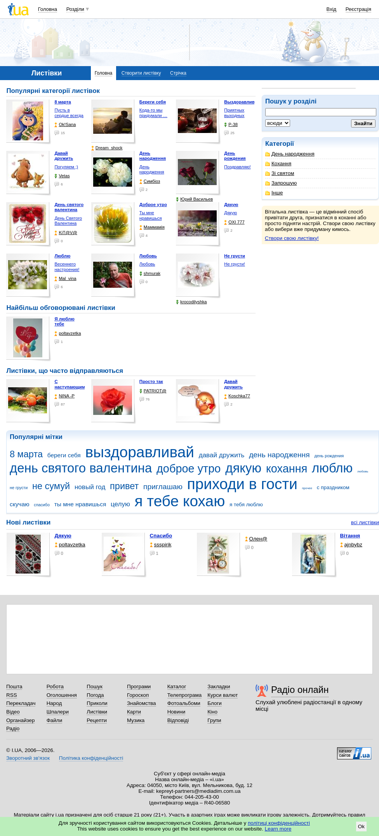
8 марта (26, 454)
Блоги (214, 703)
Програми (139, 686)
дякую (243, 468)
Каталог (176, 686)
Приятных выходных (234, 113)
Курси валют (222, 695)
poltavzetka (67, 333)
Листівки (97, 712)
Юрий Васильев (194, 199)
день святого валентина (81, 468)
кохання (286, 468)
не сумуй (51, 486)
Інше (274, 193)
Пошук (95, 686)
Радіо (12, 728)
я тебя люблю (246, 504)
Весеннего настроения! (66, 267)
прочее (307, 488)
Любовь (147, 264)
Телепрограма (184, 695)
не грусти (19, 487)
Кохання (278, 163)
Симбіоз (149, 181)
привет (124, 486)
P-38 (231, 124)
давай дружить (222, 455)
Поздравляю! (237, 166)
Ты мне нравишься (150, 215)
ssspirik (161, 544)
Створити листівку (141, 73)
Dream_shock (107, 147)
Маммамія (152, 227)
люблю (332, 468)
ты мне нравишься (80, 504)
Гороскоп (138, 695)
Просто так (151, 381)
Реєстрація (358, 9)
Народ (54, 703)
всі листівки (365, 522)
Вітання (350, 536)
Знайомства (141, 703)
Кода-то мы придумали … (153, 113)
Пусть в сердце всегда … (68, 115)
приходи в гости (242, 484)
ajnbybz (351, 544)
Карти (134, 712)
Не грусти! (234, 264)
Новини (176, 712)
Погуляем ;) (66, 166)
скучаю (20, 504)
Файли (55, 720)
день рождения (329, 455)
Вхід (332, 9)
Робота (55, 686)
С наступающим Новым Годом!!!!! (69, 389)
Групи (214, 720)
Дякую (230, 212)
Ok (361, 826)
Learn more (278, 829)
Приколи (97, 703)
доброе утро (188, 468)
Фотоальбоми (183, 703)
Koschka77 (237, 396)
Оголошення (62, 695)
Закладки (218, 686)
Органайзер (20, 720)
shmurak (149, 273)
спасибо (42, 504)
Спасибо (161, 536)
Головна (47, 9)
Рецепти (97, 720)
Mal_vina (65, 278)
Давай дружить (233, 384)
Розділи (75, 9)
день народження (279, 455)
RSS (11, 695)
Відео (13, 712)
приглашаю (163, 487)
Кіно (212, 712)
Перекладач (20, 703)
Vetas (62, 175)
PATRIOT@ (153, 391)
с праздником (333, 487)
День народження (290, 154)
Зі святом (279, 173)
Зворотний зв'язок (28, 758)
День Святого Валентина (68, 221)
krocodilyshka (191, 301)
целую (120, 504)
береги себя (64, 455)
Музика (135, 720)
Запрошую (281, 183)
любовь (362, 471)
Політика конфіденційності (91, 758)
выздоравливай (139, 452)
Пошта (14, 686)
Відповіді (178, 720)
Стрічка (178, 73)
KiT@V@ (65, 232)
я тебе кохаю (180, 501)
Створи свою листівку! (292, 238)
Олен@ (256, 539)
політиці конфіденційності (279, 823)
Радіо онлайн (300, 689)
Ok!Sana (65, 124)
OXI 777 (234, 222)
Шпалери (58, 712)
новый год (90, 487)
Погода (95, 695)
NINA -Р (64, 396)
